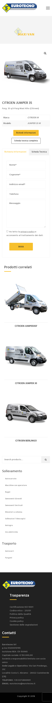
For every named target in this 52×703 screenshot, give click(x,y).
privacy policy (28, 232)
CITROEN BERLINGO (26, 441)
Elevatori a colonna (13, 512)
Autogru (9, 525)
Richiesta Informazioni (15, 152)
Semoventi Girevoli (13, 498)
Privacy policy (17, 618)
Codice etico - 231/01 (20, 611)
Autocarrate (10, 478)
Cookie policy (16, 621)
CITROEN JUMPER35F (26, 326)
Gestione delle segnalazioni (24, 625)
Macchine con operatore (16, 485)
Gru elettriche (11, 532)
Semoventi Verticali (14, 505)
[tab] (15, 152)
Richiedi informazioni (26, 133)
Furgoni (8, 557)
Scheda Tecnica (39, 152)
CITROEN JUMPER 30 (26, 383)
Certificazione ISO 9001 (21, 607)
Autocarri (9, 551)
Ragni (7, 492)
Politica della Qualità (20, 614)
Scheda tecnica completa (26, 140)
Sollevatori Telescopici (15, 518)
